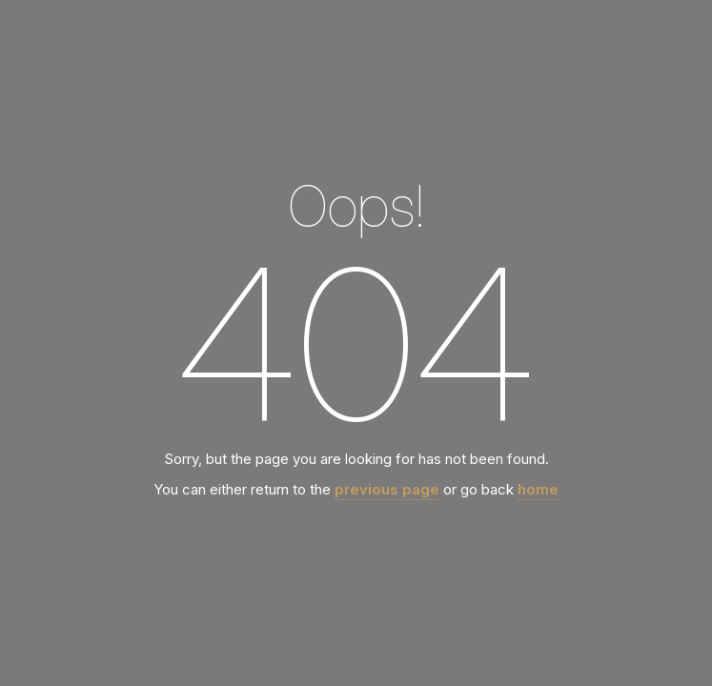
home (538, 489)
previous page (387, 489)
